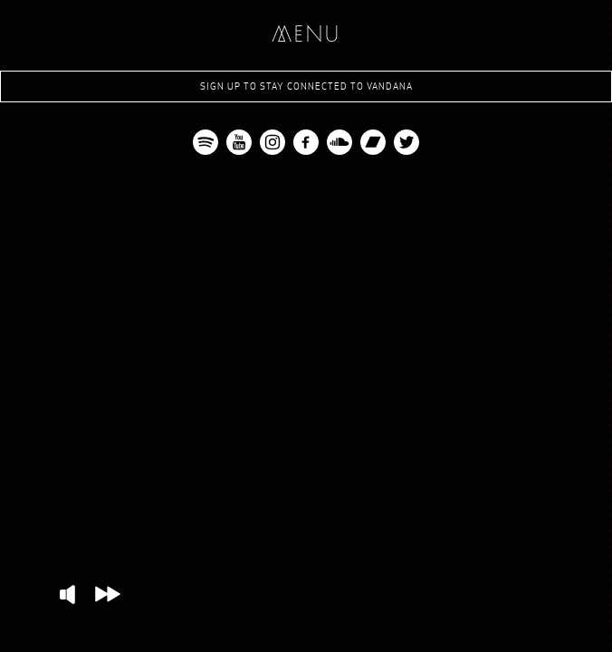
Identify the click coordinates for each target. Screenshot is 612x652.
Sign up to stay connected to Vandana (306, 86)
